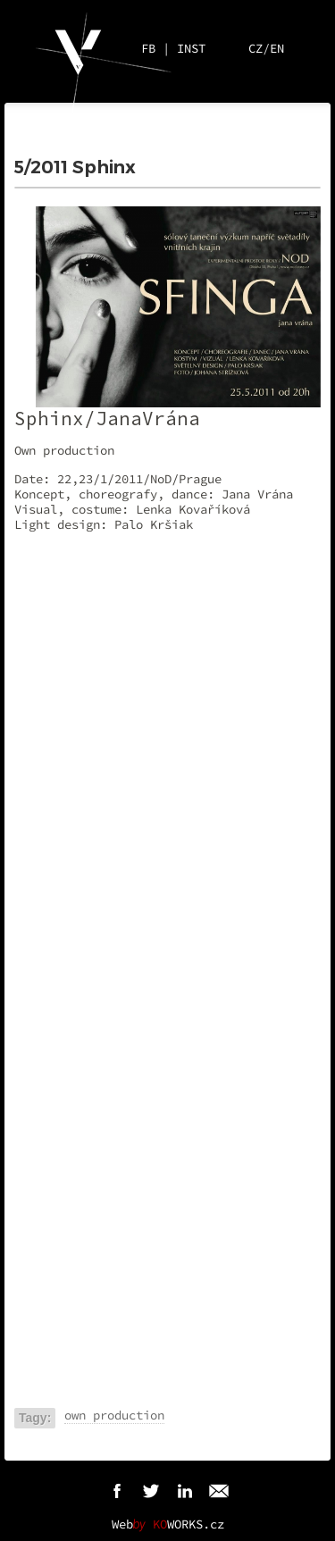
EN (277, 48)
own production (114, 1415)
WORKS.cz (188, 1524)
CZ (255, 48)
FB (148, 48)
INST (191, 48)
